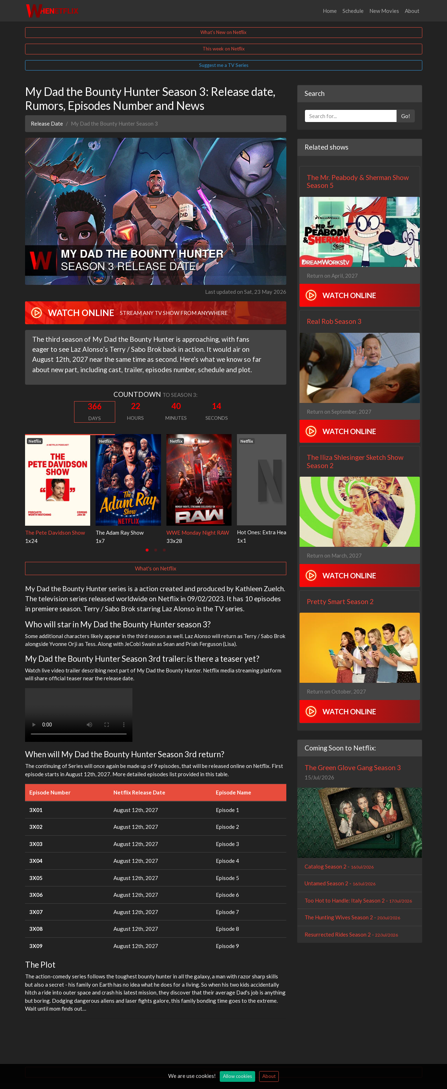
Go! (405, 116)
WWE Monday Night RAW (197, 532)
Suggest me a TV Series (223, 65)
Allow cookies (237, 1076)
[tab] (147, 550)
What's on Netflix (155, 568)
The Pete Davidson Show (55, 532)
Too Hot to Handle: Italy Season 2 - (358, 900)
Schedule (353, 11)
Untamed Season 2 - (340, 883)
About (412, 11)
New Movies (384, 11)
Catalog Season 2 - (339, 866)
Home (330, 11)
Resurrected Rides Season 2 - (351, 934)
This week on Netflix (224, 49)
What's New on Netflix (223, 32)
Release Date (47, 123)
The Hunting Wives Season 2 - (352, 917)
